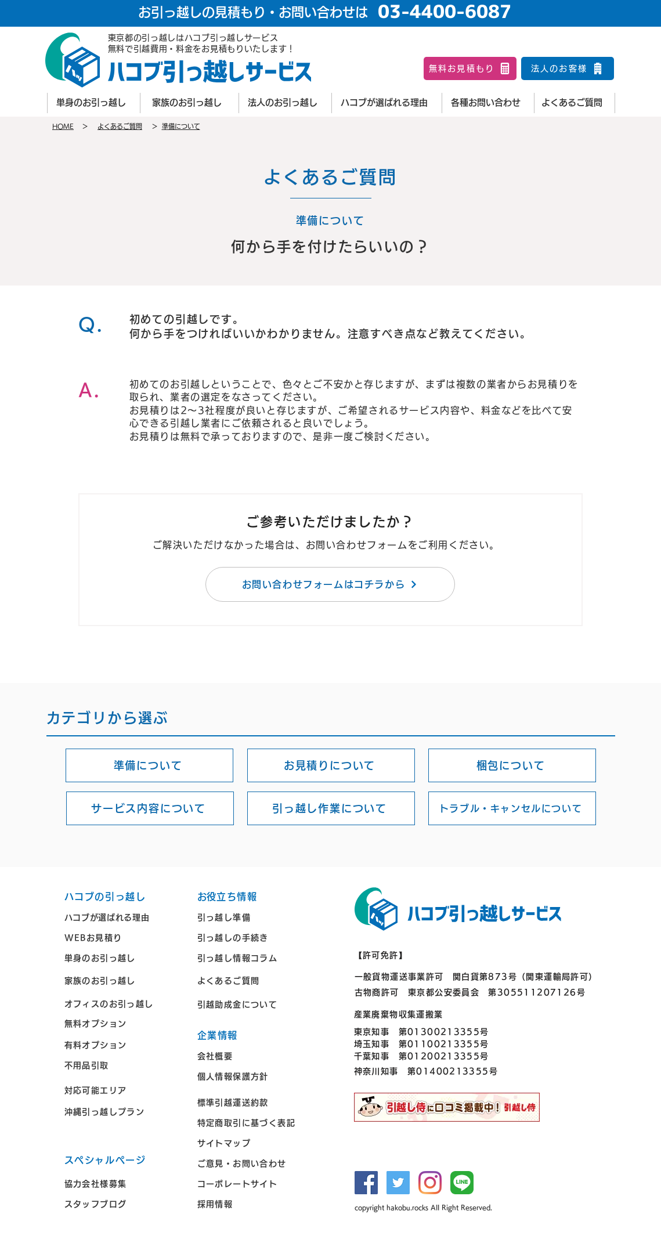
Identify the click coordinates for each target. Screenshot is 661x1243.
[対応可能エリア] (122, 1091)
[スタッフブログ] (122, 1204)
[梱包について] (512, 765)
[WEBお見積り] (122, 938)
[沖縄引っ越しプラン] (122, 1112)
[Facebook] (366, 1182)
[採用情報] (255, 1204)
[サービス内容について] (150, 808)
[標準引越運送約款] (255, 1103)
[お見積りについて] (331, 765)
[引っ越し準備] (255, 918)
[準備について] (149, 765)
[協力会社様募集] (122, 1184)
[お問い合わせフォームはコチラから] (330, 584)
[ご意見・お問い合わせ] (255, 1164)
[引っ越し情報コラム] (255, 958)
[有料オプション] (122, 1045)
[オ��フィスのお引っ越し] (122, 1003)
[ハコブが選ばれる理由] (386, 103)
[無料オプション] (122, 1023)
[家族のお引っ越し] (189, 103)
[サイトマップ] (255, 1143)
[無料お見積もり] (470, 68)
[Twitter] (398, 1182)
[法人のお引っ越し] (285, 103)
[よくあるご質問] (574, 103)
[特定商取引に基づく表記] (255, 1123)
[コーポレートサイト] (255, 1184)
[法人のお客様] (567, 68)
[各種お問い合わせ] (488, 103)
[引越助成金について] (255, 1004)
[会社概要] (255, 1056)
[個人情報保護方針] (255, 1077)
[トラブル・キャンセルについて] (512, 808)
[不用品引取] (122, 1066)
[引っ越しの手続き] (255, 938)
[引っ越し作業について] (331, 808)
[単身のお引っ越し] (93, 103)
